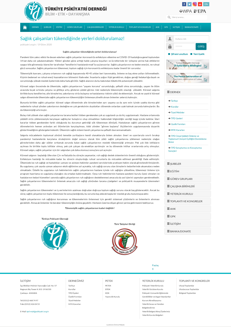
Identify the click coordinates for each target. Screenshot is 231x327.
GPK (166, 27)
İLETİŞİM (176, 27)
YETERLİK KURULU (116, 27)
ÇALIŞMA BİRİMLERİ (95, 27)
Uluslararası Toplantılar (189, 289)
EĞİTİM (59, 27)
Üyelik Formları (178, 124)
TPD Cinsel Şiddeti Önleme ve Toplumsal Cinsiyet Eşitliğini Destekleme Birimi (187, 139)
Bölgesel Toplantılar (187, 293)
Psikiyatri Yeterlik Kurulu (152, 286)
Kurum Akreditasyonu (151, 300)
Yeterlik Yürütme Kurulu (152, 289)
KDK (107, 293)
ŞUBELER (47, 27)
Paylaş (155, 265)
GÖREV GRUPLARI (74, 27)
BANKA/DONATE (191, 27)
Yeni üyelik (197, 54)
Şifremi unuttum (178, 54)
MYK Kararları (178, 130)
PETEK (108, 286)
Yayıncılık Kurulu (112, 297)
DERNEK (35, 27)
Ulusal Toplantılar (186, 286)
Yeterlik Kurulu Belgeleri (152, 315)
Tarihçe (174, 101)
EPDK (107, 289)
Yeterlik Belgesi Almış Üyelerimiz (156, 311)
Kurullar (175, 107)
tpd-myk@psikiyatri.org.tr (38, 311)
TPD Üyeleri (176, 118)
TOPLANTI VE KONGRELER (140, 27)
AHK (157, 27)
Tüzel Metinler (177, 112)
